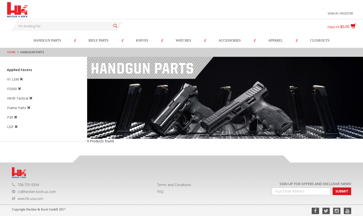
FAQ (160, 191)
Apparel (275, 40)
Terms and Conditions (174, 184)
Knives (142, 40)
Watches (183, 40)
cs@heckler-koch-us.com (34, 191)
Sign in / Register (340, 13)
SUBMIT (341, 191)
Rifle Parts (99, 40)
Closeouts (320, 40)
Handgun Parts (47, 40)
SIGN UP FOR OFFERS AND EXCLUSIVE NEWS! (315, 184)
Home (11, 52)
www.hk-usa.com (27, 198)
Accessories (230, 40)
